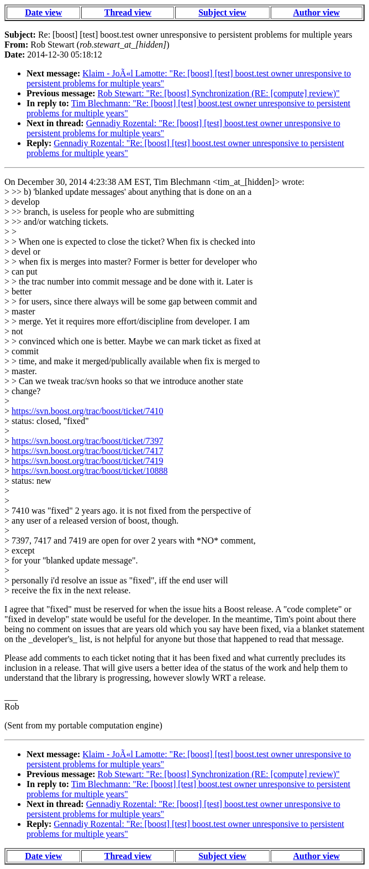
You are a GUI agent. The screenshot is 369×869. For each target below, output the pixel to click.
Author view (316, 12)
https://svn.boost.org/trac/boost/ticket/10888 (89, 470)
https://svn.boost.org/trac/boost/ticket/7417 (87, 451)
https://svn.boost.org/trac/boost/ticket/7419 (87, 460)
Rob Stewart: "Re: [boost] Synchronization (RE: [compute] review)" (219, 93)
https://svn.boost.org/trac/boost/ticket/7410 (87, 411)
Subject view (222, 12)
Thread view (127, 12)
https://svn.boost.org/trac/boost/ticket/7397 (87, 441)
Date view (43, 12)
